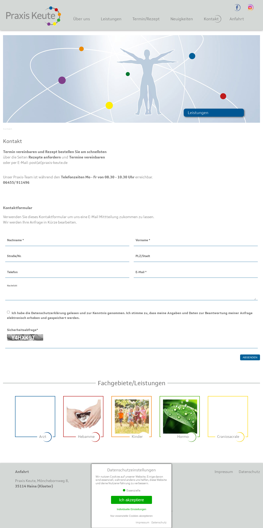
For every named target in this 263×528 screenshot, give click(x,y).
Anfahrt (236, 18)
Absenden (250, 357)
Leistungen (111, 18)
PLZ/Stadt (143, 256)
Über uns (81, 18)
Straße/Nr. (14, 256)
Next (256, 420)
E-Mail (141, 272)
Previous (7, 420)
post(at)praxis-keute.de (48, 162)
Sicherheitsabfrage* (22, 330)
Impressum (142, 522)
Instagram (250, 7)
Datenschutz (158, 522)
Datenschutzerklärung (48, 313)
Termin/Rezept (146, 18)
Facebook (237, 7)
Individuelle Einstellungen (131, 509)
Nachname (15, 240)
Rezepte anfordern (45, 157)
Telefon (12, 272)
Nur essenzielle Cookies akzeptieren (131, 516)
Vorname (143, 240)
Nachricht (12, 285)
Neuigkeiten (181, 18)
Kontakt (211, 18)
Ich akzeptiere (131, 500)
